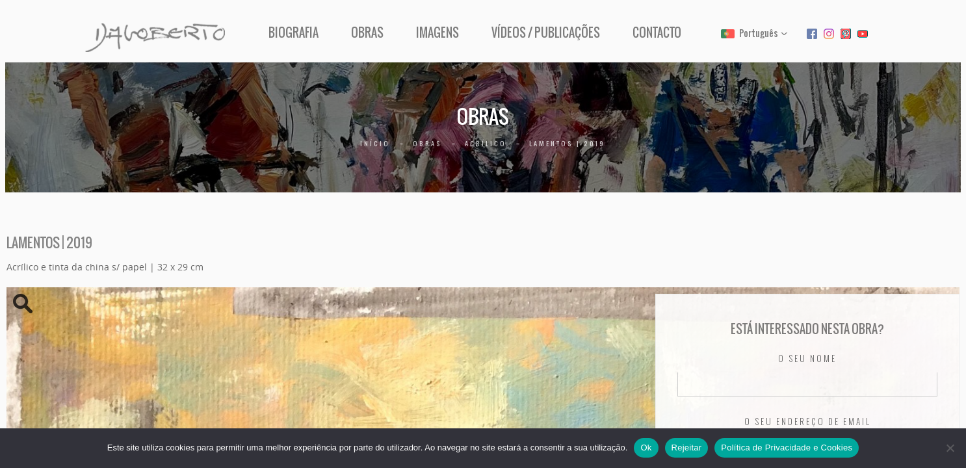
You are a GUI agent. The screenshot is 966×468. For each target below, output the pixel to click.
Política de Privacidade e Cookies (786, 447)
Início (375, 143)
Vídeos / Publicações (545, 33)
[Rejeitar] (949, 447)
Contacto (657, 33)
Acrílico (485, 143)
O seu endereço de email (807, 422)
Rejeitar (687, 447)
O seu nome (807, 359)
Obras (367, 33)
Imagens (437, 33)
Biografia (293, 33)
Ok (645, 447)
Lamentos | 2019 (567, 143)
